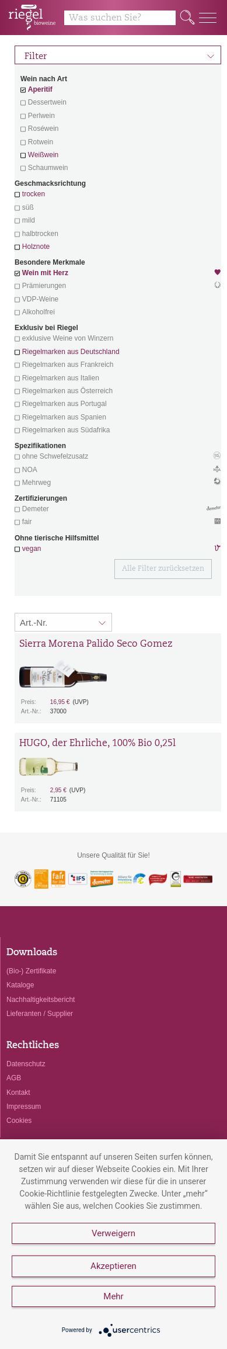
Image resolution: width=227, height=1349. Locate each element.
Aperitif (40, 89)
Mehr (113, 1296)
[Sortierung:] (63, 622)
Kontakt (18, 1092)
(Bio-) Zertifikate (31, 971)
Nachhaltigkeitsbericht (40, 1000)
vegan (31, 549)
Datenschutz (26, 1064)
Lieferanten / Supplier (39, 1014)
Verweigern (113, 1233)
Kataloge (20, 985)
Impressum (23, 1106)
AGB (13, 1078)
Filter (120, 55)
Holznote (36, 246)
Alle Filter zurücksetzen (163, 569)
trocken (33, 194)
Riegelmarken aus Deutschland (71, 352)
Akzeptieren (113, 1266)
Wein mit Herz (118, 274)
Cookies (19, 1120)
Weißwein (43, 155)
